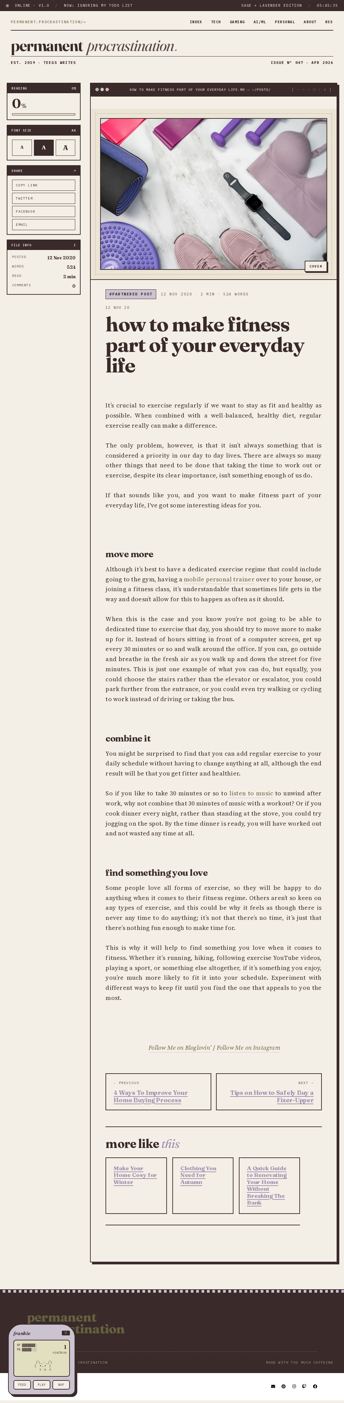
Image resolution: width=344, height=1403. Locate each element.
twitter (24, 201)
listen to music (250, 796)
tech (205, 22)
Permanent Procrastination (76, 1325)
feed (22, 1385)
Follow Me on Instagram (248, 1050)
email (22, 227)
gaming (228, 22)
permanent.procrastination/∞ (48, 22)
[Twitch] (304, 1389)
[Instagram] (294, 1389)
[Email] (273, 1389)
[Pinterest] (284, 1389)
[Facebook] (315, 1389)
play (42, 1385)
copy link (27, 187)
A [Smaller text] (22, 149)
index (184, 22)
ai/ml (253, 22)
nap (61, 1385)
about (308, 22)
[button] (41, 1333)
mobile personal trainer (219, 581)
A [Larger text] (65, 150)
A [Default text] (44, 149)
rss (328, 22)
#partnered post (130, 296)
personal (280, 22)
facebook (25, 214)
